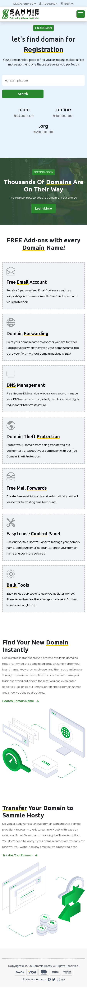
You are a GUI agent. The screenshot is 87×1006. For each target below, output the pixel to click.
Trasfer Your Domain (20, 855)
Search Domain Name (20, 701)
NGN (65, 4)
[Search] (43, 80)
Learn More (43, 208)
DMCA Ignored (23, 4)
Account (47, 4)
